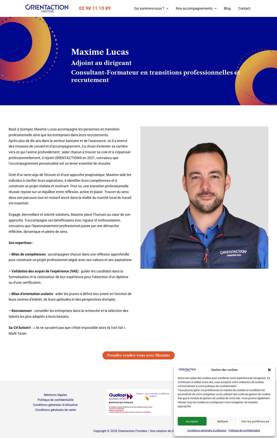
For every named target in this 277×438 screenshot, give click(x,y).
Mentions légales (55, 395)
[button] (269, 370)
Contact (244, 8)
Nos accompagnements (197, 8)
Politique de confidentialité (244, 430)
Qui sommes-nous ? (153, 8)
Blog (228, 8)
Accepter (192, 421)
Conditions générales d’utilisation (207, 430)
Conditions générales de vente (55, 410)
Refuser (222, 421)
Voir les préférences (255, 421)
